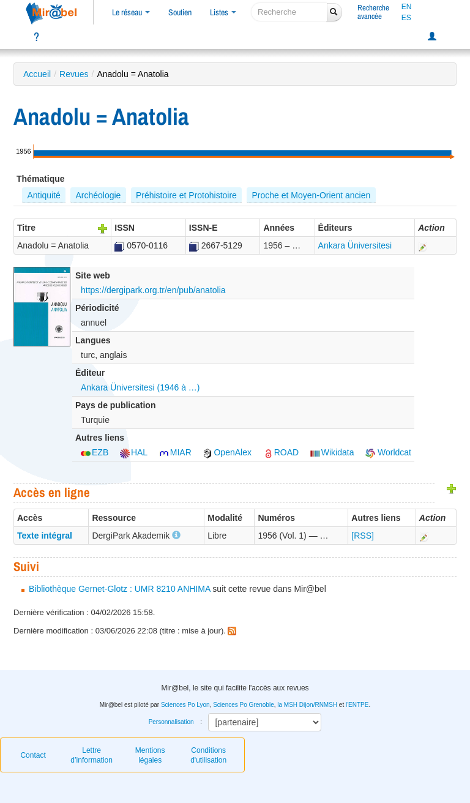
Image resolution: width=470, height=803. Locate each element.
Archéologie (98, 195)
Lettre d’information (91, 755)
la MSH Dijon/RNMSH (307, 704)
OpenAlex (227, 452)
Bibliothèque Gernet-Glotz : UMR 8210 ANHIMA (119, 589)
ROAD (281, 452)
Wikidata (332, 452)
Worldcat (388, 452)
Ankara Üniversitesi (355, 245)
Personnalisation (171, 722)
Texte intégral (44, 535)
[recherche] (289, 12)
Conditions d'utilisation (208, 755)
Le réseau (131, 12)
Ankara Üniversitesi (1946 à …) (140, 387)
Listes (223, 12)
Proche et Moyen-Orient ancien (311, 195)
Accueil (37, 74)
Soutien (180, 12)
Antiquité (43, 195)
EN (406, 6)
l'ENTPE (357, 704)
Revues (73, 74)
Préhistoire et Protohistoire (186, 195)
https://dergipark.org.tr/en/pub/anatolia (153, 290)
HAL (133, 452)
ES (406, 17)
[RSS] (362, 535)
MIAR (175, 452)
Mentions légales (150, 755)
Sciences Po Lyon (185, 704)
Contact (32, 755)
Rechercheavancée (373, 11)
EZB (94, 452)
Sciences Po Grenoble (243, 704)
